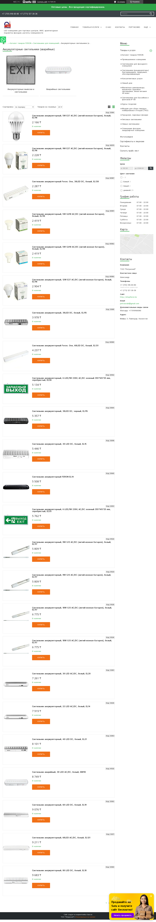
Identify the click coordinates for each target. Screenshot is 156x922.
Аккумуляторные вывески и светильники (20, 91)
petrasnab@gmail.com (129, 303)
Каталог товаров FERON (132, 55)
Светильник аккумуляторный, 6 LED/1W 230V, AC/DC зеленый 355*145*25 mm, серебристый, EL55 (71, 510)
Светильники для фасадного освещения (134, 65)
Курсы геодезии (129, 104)
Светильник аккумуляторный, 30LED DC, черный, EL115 (60, 411)
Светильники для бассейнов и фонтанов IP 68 (135, 98)
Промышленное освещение (134, 59)
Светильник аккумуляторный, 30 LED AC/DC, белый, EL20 (61, 674)
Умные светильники (130, 124)
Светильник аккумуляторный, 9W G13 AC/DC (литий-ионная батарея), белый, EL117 (71, 543)
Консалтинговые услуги (132, 78)
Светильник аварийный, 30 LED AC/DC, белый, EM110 (59, 772)
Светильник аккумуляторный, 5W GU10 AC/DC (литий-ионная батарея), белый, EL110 (68, 215)
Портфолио (134, 27)
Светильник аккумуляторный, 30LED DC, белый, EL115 (59, 313)
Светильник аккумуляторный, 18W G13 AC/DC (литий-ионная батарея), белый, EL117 (72, 609)
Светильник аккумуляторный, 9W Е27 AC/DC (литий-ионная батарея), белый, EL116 (71, 150)
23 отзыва (121, 2)
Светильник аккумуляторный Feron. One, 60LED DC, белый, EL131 (65, 346)
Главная (74, 27)
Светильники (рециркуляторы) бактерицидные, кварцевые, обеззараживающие (135, 72)
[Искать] (151, 13)
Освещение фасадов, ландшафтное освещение (133, 129)
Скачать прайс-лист (129, 150)
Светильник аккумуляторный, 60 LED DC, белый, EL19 (59, 805)
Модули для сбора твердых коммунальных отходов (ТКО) (135, 109)
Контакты (120, 27)
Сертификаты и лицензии (132, 141)
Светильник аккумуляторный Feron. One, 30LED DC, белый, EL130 (65, 182)
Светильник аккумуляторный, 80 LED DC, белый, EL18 (59, 871)
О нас (108, 27)
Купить (41, 132)
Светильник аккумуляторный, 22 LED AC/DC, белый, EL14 (61, 707)
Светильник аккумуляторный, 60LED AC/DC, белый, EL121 (61, 838)
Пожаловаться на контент (85, 917)
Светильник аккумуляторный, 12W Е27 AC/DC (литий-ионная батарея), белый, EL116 (72, 281)
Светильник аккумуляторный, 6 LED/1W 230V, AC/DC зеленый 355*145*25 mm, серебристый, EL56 (71, 379)
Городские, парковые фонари (135, 115)
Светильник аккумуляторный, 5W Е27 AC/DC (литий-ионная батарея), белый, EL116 (71, 117)
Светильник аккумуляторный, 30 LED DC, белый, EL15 (59, 444)
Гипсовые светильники (131, 119)
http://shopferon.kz (128, 297)
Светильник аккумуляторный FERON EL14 (53, 477)
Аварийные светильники (58, 89)
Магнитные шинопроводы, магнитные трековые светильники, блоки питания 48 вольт (134, 90)
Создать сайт (42, 2)
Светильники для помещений (46, 43)
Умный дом (127, 83)
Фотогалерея (126, 136)
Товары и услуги (90, 27)
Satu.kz (89, 914)
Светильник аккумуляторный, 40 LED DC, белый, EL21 (59, 739)
